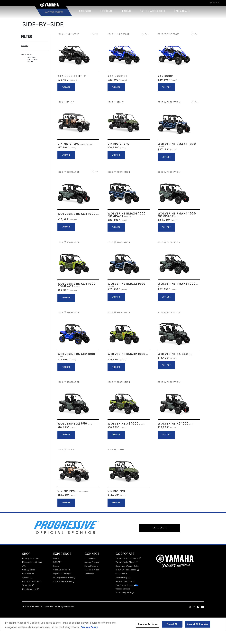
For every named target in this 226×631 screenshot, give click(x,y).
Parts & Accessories (32, 581)
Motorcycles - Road (30, 558)
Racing (56, 566)
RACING (126, 11)
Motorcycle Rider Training (64, 577)
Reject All (172, 624)
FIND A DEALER (182, 11)
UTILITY (30, 62)
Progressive (89, 574)
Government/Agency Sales (127, 566)
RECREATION (32, 59)
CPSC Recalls (121, 574)
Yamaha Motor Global (127, 562)
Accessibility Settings (125, 592)
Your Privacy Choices (127, 585)
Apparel (27, 577)
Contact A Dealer (91, 562)
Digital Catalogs (30, 589)
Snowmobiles (28, 574)
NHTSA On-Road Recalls (127, 570)
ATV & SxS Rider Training (63, 581)
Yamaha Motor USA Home (128, 558)
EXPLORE (66, 87)
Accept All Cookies (197, 624)
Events (56, 558)
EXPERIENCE (106, 11)
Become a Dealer (91, 570)
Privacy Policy (123, 577)
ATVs (24, 566)
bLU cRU (57, 562)
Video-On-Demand (61, 570)
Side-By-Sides (28, 570)
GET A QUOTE (160, 527)
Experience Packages (62, 574)
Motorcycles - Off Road (32, 562)
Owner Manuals (91, 566)
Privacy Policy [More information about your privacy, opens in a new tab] (89, 627)
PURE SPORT (31, 57)
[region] (113, 624)
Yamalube (28, 585)
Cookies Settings (123, 589)
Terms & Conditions (125, 581)
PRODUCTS (85, 11)
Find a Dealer (90, 558)
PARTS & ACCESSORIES (152, 11)
